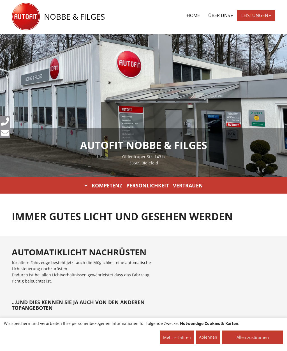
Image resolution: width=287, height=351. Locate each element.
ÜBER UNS (220, 15)
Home (193, 15)
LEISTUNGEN (256, 15)
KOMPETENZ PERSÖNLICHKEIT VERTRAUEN (143, 185)
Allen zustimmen (253, 337)
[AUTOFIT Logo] (26, 17)
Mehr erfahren (177, 337)
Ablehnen (208, 337)
